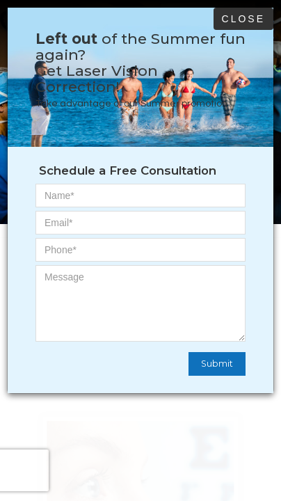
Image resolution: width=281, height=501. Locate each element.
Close (243, 18)
